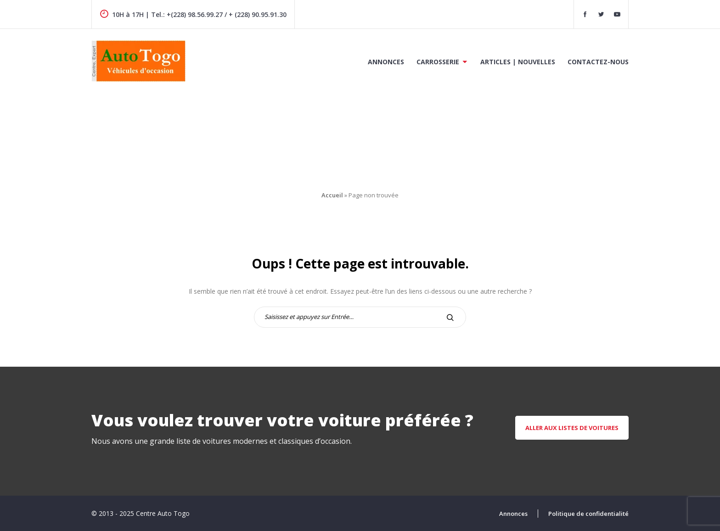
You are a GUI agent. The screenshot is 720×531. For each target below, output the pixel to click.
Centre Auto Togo (163, 513)
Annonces (386, 61)
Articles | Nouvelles (517, 61)
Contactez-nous (598, 61)
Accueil (332, 195)
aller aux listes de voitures (572, 428)
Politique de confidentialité (588, 513)
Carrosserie (437, 61)
